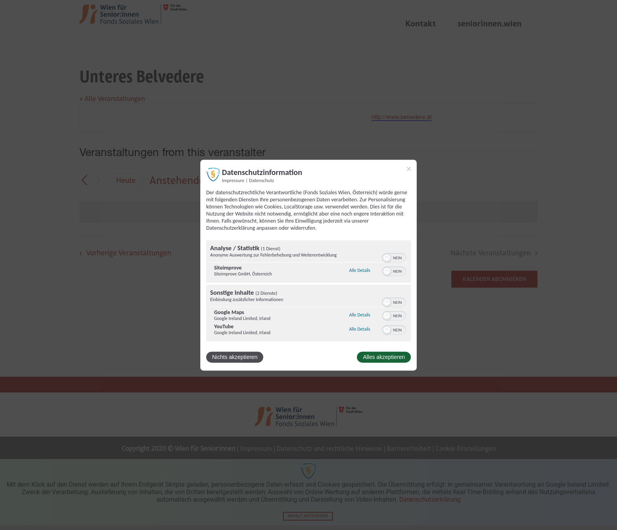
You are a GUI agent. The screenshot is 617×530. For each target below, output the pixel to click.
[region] (308, 291)
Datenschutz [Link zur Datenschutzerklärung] (261, 180)
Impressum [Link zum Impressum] (233, 180)
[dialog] (308, 265)
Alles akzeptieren (384, 357)
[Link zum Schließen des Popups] (409, 169)
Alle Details (359, 270)
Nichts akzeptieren (234, 357)
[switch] (394, 257)
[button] (386, 257)
